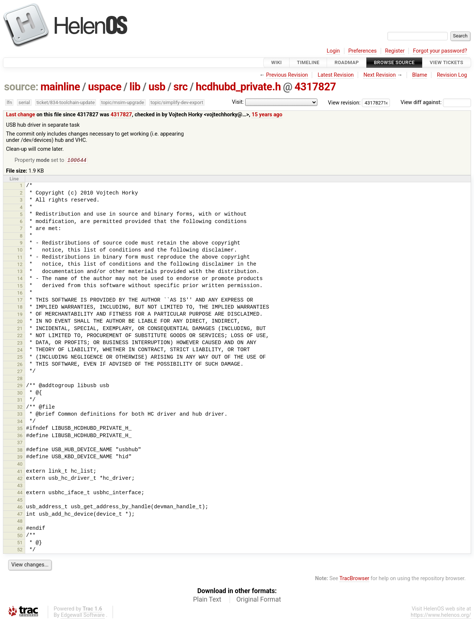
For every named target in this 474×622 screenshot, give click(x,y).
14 (20, 279)
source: (21, 86)
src (180, 86)
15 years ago (266, 115)
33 (20, 415)
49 (20, 529)
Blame (419, 75)
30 (20, 393)
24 (20, 350)
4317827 (315, 86)
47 (20, 515)
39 (20, 457)
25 (20, 357)
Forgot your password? (440, 51)
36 (20, 436)
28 (20, 379)
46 (20, 507)
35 (20, 429)
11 (20, 258)
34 (20, 422)
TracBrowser (355, 579)
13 (20, 272)
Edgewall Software (83, 616)
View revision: (344, 102)
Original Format (258, 600)
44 (20, 493)
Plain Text (207, 600)
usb (157, 86)
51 (20, 543)
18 (20, 307)
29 (20, 386)
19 (20, 315)
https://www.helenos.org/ (441, 616)
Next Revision (379, 75)
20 (20, 322)
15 (20, 286)
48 (20, 522)
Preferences (362, 51)
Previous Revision (287, 75)
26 (20, 365)
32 (20, 407)
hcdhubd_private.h (238, 86)
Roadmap (346, 62)
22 (20, 336)
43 (20, 486)
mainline (60, 86)
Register (395, 51)
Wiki (276, 62)
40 (20, 465)
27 (20, 372)
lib (134, 86)
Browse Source (394, 62)
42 (20, 479)
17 (20, 300)
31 (20, 400)
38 (20, 450)
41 (20, 472)
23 (20, 343)
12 (20, 265)
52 (20, 550)
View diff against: (436, 102)
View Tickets (446, 62)
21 (20, 329)
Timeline (308, 62)
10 (20, 250)
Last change (20, 115)
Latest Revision (336, 75)
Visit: (238, 102)
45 (20, 500)
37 (20, 443)
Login (333, 51)
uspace (104, 86)
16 (20, 293)
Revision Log (452, 75)
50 (20, 536)
